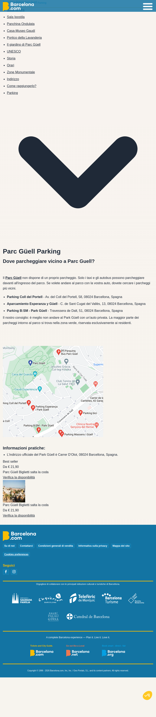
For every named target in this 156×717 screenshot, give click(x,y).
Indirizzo (13, 79)
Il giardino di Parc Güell (23, 44)
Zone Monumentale (21, 72)
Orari (10, 65)
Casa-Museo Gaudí (21, 30)
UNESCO (14, 51)
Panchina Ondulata (21, 24)
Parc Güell (13, 278)
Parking (12, 93)
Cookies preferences (16, 554)
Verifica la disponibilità (19, 477)
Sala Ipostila (16, 17)
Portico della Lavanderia (24, 37)
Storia (11, 58)
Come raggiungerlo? (21, 86)
